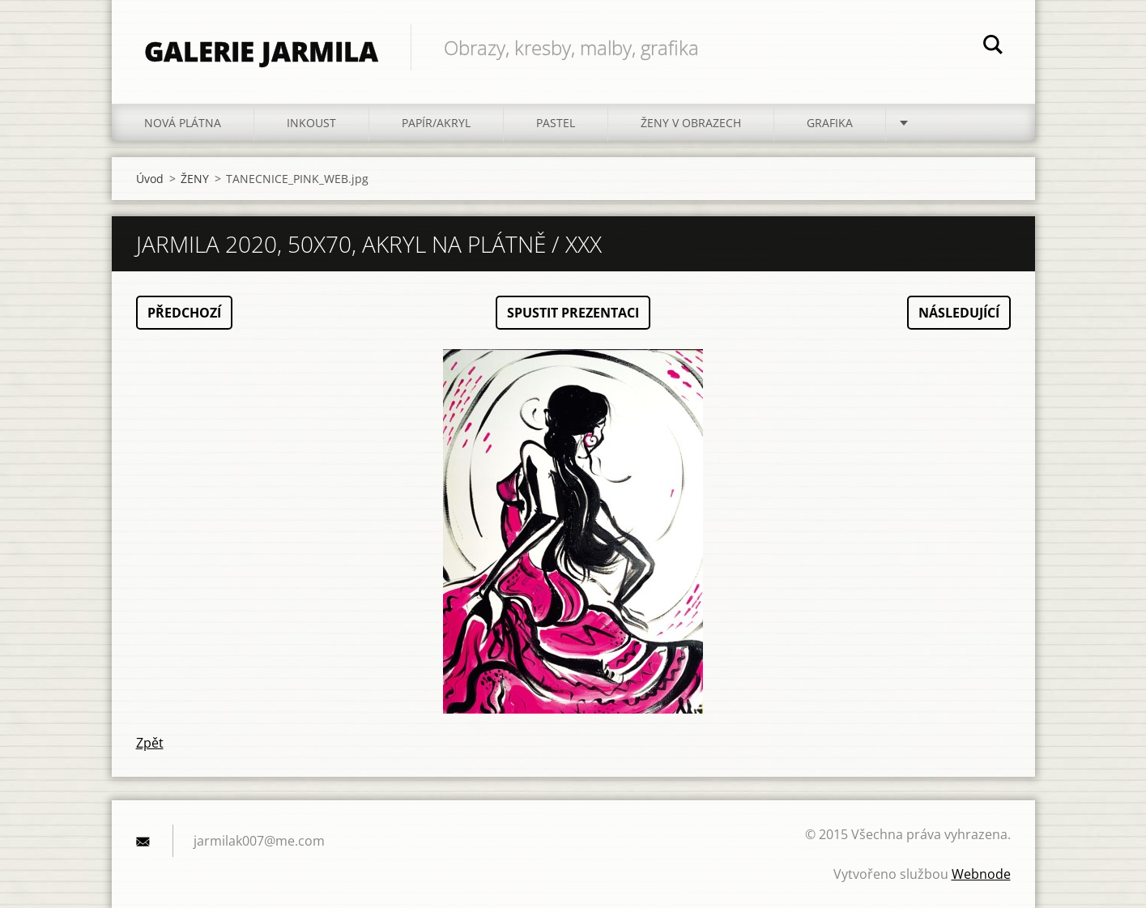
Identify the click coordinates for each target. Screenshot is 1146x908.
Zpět (150, 743)
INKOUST (311, 122)
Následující (958, 313)
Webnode (981, 874)
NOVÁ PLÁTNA (182, 122)
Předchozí (184, 313)
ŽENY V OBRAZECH (691, 122)
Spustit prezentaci (573, 313)
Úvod (150, 178)
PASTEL (555, 122)
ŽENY (195, 178)
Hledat (993, 47)
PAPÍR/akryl (436, 122)
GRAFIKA (830, 122)
